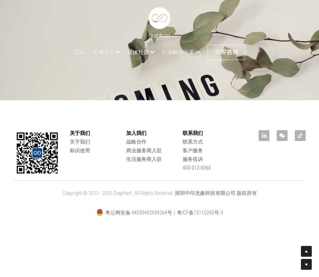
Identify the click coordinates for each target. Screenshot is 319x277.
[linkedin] (264, 135)
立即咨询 (226, 52)
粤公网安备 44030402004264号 (134, 212)
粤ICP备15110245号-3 (200, 212)
